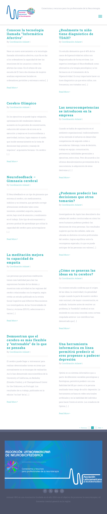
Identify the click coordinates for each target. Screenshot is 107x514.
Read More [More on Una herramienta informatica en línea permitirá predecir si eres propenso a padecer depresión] (64, 413)
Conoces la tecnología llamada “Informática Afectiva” (25, 34)
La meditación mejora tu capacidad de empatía (25, 258)
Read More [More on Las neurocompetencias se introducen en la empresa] (64, 177)
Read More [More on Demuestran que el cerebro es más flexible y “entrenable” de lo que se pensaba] (12, 402)
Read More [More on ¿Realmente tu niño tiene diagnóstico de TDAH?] (64, 91)
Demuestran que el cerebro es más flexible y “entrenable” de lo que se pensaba (27, 342)
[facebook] (45, 491)
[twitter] (50, 491)
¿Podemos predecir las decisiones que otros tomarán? (78, 197)
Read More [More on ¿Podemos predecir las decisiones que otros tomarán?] (64, 254)
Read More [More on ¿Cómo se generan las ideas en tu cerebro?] (64, 328)
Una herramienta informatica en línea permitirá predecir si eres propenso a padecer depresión (79, 351)
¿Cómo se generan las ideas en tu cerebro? (77, 272)
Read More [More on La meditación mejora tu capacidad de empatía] (12, 320)
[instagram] (62, 491)
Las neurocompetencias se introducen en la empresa (79, 111)
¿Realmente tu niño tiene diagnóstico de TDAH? (76, 34)
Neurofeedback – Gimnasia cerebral (22, 179)
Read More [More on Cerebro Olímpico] (12, 161)
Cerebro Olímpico (21, 103)
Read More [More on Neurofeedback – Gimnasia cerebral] (12, 239)
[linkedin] (56, 491)
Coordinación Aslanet (19, 41)
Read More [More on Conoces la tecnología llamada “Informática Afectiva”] (12, 87)
